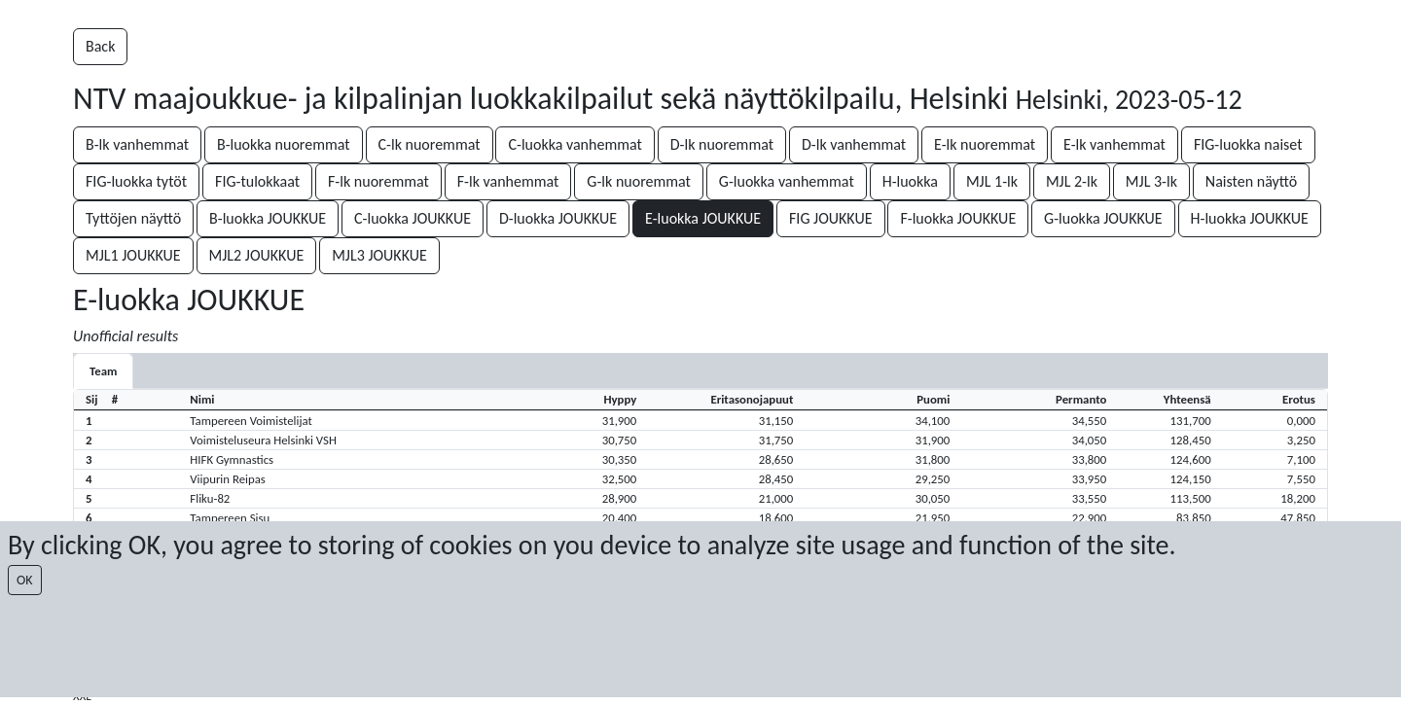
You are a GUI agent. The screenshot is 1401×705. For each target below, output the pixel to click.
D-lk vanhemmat (854, 144)
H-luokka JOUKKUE (1250, 218)
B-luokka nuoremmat (283, 144)
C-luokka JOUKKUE (412, 218)
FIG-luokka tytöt (136, 181)
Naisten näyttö (1251, 181)
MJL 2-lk (1071, 181)
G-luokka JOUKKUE (1103, 218)
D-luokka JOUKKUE (558, 218)
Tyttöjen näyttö (133, 218)
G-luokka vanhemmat (786, 181)
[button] (700, 420)
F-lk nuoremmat (378, 181)
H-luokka (910, 181)
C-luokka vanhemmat (574, 144)
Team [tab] (103, 371)
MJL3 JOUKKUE (379, 255)
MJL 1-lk (992, 181)
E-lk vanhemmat (1114, 144)
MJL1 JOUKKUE (133, 255)
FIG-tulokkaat (257, 181)
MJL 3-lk (1151, 181)
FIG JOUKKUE (831, 218)
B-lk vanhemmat (137, 144)
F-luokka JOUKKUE (958, 218)
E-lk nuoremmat (984, 144)
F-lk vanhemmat (508, 181)
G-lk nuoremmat (639, 181)
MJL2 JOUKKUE (257, 255)
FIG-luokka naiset (1248, 144)
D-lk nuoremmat (721, 144)
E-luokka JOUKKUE (703, 218)
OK (25, 580)
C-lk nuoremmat (429, 144)
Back (100, 46)
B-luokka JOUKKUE (267, 218)
